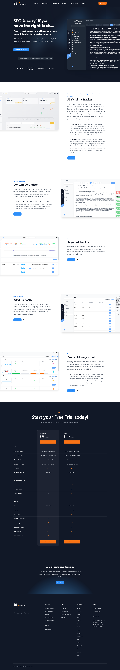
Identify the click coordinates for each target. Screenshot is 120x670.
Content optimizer (49, 608)
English (79, 614)
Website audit (48, 614)
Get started (102, 3)
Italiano (79, 624)
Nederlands (80, 636)
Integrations (45, 3)
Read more (80, 158)
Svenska (79, 652)
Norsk (78, 639)
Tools (36, 3)
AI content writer (49, 620)
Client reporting (49, 617)
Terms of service (97, 608)
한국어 (78, 630)
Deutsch (79, 611)
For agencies (55, 3)
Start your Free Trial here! (21, 49)
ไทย (78, 655)
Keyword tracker (49, 611)
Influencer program (66, 614)
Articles (63, 617)
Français (79, 620)
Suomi (78, 649)
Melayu (79, 633)
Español (79, 617)
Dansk (78, 608)
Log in (84, 3)
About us (63, 608)
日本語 (78, 627)
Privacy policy (96, 611)
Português (79, 646)
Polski (78, 642)
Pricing (64, 3)
